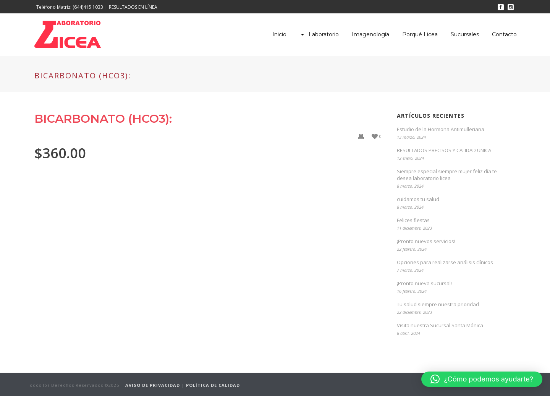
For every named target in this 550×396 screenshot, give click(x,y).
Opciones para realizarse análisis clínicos (445, 262)
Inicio (279, 34)
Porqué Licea (420, 34)
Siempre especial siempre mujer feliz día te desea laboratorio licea (447, 175)
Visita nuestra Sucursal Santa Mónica (440, 325)
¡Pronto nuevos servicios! (426, 241)
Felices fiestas (413, 220)
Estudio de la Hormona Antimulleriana (440, 129)
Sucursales (465, 34)
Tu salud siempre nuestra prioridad (438, 304)
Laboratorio (319, 34)
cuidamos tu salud (418, 199)
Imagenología (370, 34)
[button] (481, 379)
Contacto (504, 34)
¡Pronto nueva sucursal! (424, 283)
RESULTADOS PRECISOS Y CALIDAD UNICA (444, 150)
